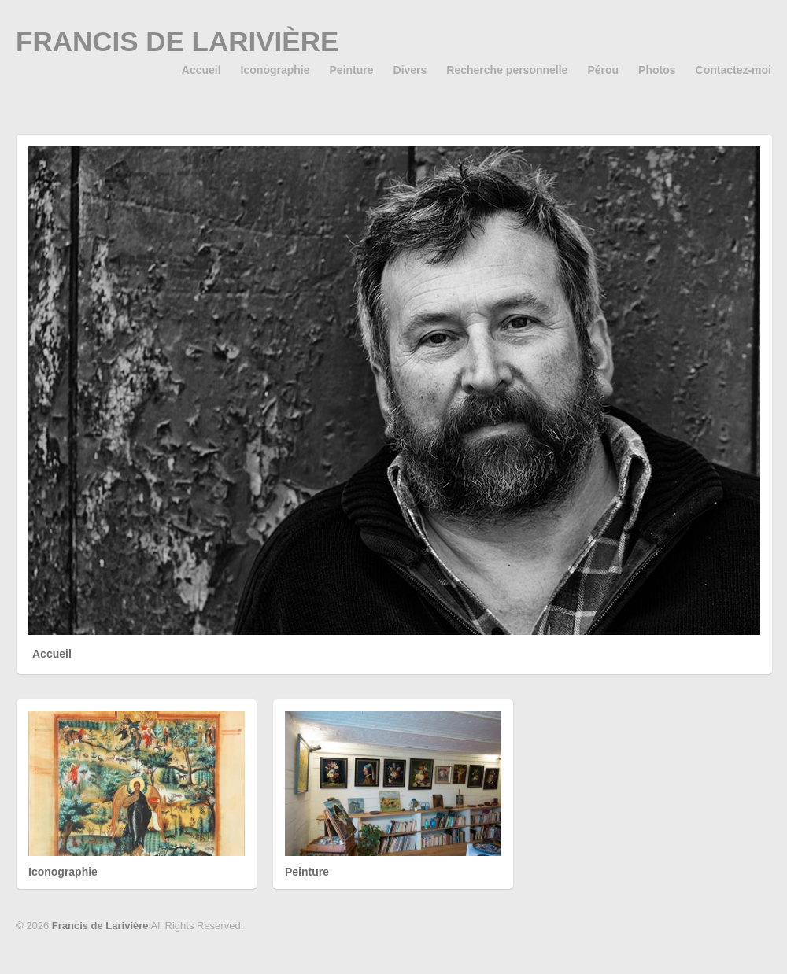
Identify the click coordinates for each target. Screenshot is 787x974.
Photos (656, 70)
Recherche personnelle (506, 70)
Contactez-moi (733, 70)
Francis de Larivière (177, 41)
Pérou (603, 70)
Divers (410, 70)
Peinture (352, 70)
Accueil (201, 70)
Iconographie (275, 70)
